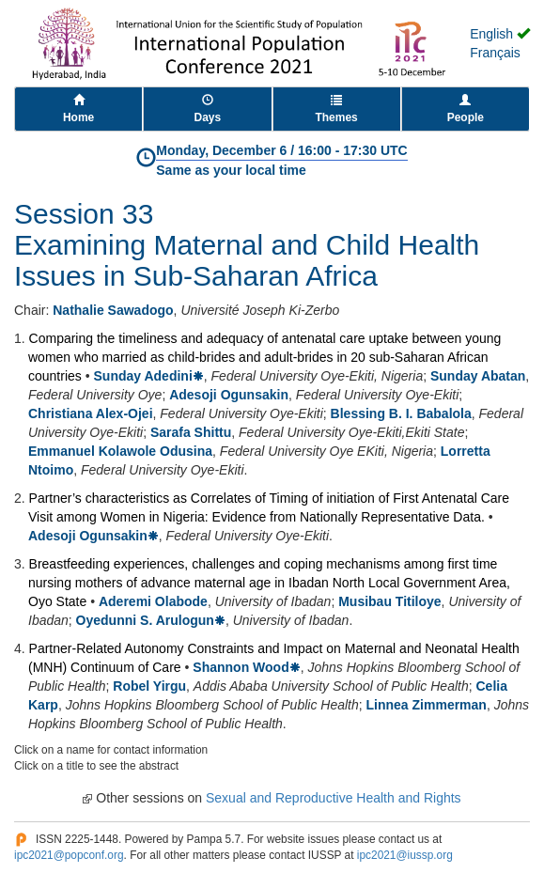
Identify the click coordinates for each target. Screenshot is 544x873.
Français (495, 52)
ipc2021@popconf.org (69, 855)
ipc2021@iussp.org (405, 855)
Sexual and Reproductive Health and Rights (333, 797)
